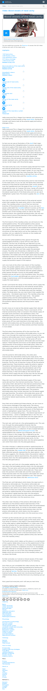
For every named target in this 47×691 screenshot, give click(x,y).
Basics (4, 604)
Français (4, 686)
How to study (6, 645)
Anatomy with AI (7, 656)
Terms (4, 675)
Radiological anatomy (8, 616)
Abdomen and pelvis (8, 611)
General (4, 640)
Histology (5, 637)
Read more (5, 127)
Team (4, 669)
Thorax (4, 609)
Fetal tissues (6, 643)
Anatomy (5, 601)
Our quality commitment (10, 587)
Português (5, 684)
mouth (34, 186)
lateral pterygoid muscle (26, 430)
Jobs (3, 671)
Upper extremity (7, 605)
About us (5, 666)
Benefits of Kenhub (8, 653)
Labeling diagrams (7, 652)
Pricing (4, 661)
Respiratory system (8, 629)
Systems (5, 641)
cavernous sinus (32, 477)
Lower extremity (7, 607)
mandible (21, 208)
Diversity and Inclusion (9, 591)
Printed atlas (6, 648)
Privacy (4, 677)
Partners (5, 670)
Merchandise (6, 664)
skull (31, 143)
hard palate (14, 276)
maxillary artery (31, 176)
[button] (23, 347)
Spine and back (6, 608)
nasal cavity (30, 119)
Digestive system (7, 631)
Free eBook (5, 650)
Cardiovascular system (9, 625)
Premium (25, 45)
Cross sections (6, 615)
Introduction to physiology (10, 621)
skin (38, 194)
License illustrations (8, 662)
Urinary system (7, 632)
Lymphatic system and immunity (12, 627)
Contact (4, 673)
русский (4, 687)
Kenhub (14, 571)
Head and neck (6, 612)
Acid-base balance (7, 633)
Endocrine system (7, 628)
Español (4, 683)
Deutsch (4, 682)
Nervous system (7, 624)
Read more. (25, 590)
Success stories (7, 654)
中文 (3, 689)
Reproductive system (9, 635)
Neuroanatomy (6, 613)
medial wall (21, 450)
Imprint (4, 674)
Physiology (5, 619)
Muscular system (7, 623)
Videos (4, 6)
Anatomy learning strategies (11, 649)
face (42, 208)
